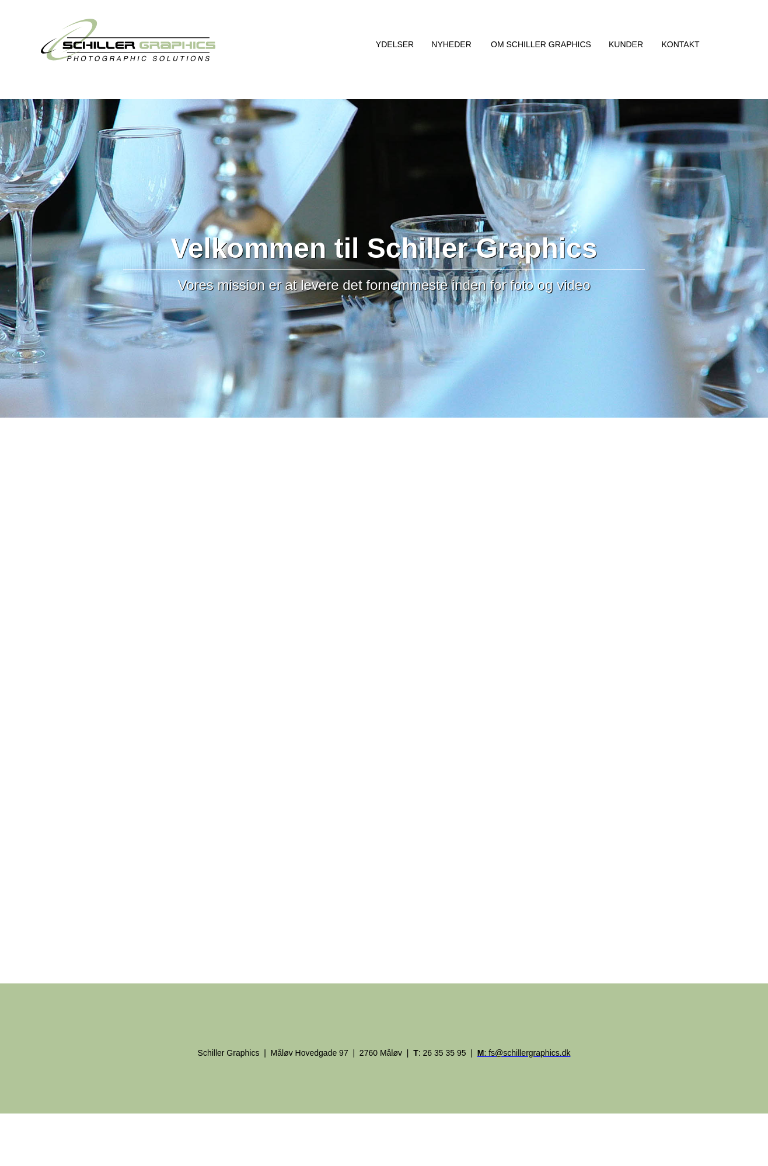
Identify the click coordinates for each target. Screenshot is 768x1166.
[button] (393, 44)
